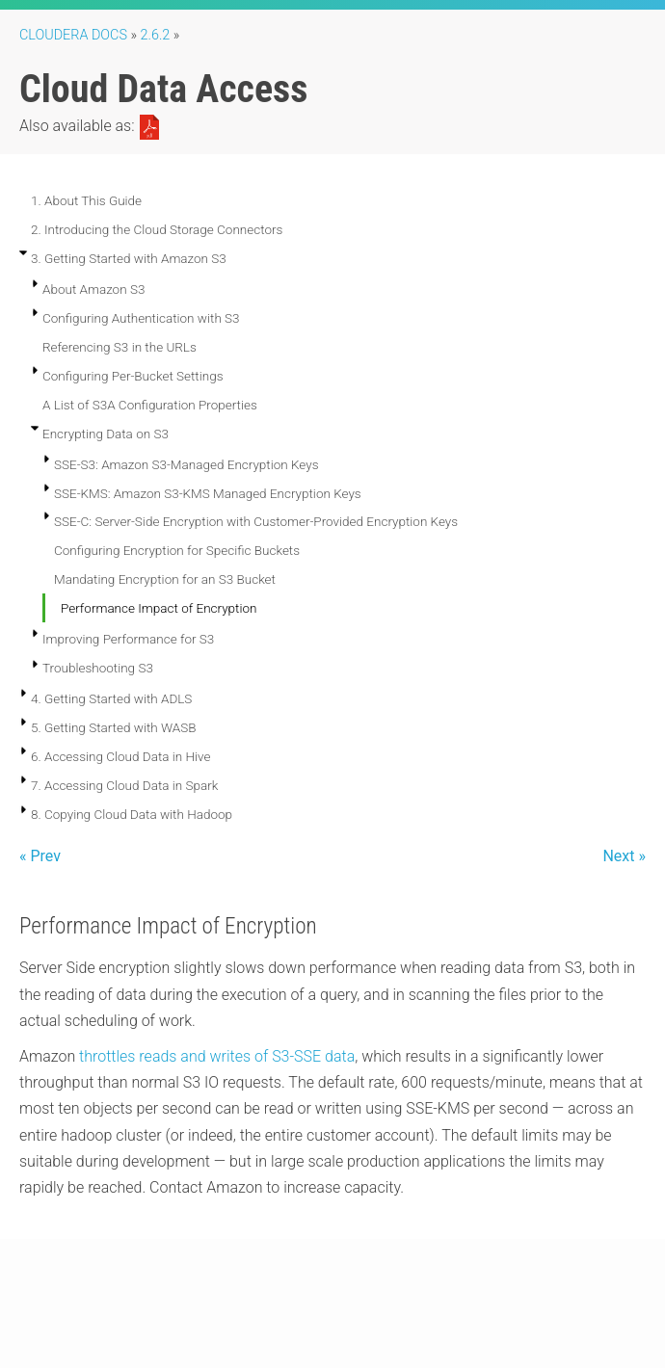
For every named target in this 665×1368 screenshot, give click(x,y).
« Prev (40, 856)
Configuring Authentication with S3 (141, 318)
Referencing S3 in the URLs (119, 347)
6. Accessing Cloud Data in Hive (120, 756)
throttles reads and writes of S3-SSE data (217, 1056)
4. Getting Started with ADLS (111, 698)
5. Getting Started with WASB (113, 727)
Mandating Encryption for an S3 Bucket (165, 579)
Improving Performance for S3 (128, 638)
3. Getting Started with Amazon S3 (128, 258)
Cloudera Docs (73, 35)
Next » (624, 856)
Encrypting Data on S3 (105, 433)
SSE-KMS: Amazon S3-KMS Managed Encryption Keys (207, 493)
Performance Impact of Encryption (158, 608)
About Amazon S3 (93, 289)
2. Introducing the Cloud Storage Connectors (156, 229)
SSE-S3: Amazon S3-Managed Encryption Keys (186, 464)
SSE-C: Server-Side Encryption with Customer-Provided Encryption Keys (256, 521)
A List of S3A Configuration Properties (149, 404)
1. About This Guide (86, 200)
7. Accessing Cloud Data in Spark (124, 785)
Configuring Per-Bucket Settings (133, 375)
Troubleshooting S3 (97, 667)
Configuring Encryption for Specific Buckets (177, 550)
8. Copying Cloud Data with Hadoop (131, 814)
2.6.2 (156, 35)
